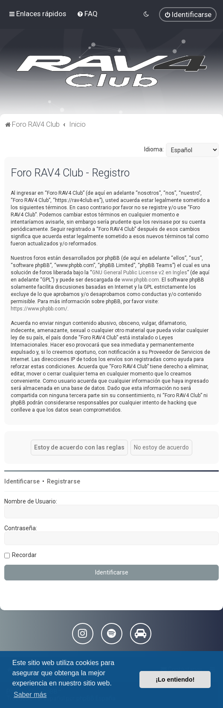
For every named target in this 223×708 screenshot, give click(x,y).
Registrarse (63, 481)
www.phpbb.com (140, 280)
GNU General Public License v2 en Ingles (139, 273)
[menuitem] (87, 13)
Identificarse (22, 481)
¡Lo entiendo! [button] (175, 679)
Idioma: (154, 149)
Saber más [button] (30, 694)
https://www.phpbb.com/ (39, 309)
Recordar (24, 555)
